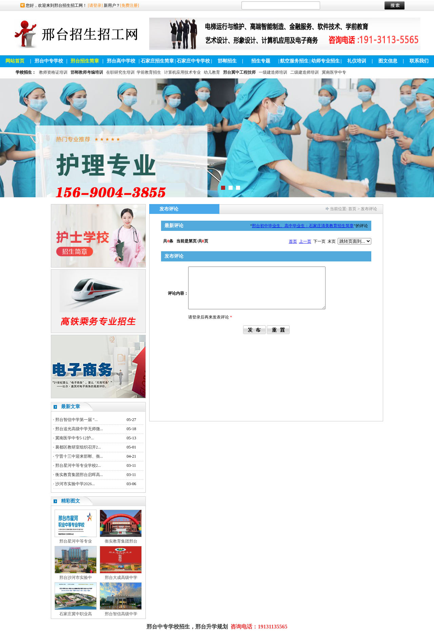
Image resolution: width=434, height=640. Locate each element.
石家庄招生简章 (157, 60)
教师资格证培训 (53, 72)
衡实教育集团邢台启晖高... (79, 474)
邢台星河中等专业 (75, 541)
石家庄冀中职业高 (75, 613)
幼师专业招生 (325, 60)
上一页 (305, 241)
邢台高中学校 (121, 60)
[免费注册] (129, 5)
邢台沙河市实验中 (75, 577)
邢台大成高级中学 (121, 577)
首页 (352, 208)
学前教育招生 (149, 72)
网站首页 (14, 60)
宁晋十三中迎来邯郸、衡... (79, 456)
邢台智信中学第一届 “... (76, 419)
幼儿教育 (212, 72)
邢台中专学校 (49, 60)
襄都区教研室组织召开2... (78, 447)
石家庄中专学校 (193, 60)
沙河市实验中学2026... (75, 483)
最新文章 (70, 406)
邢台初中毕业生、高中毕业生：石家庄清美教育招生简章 (303, 225)
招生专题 (260, 60)
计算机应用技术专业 (182, 72)
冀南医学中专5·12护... (74, 438)
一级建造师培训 (273, 72)
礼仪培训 (356, 60)
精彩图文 (70, 501)
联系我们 (419, 60)
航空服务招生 (294, 60)
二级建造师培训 (304, 72)
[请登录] (95, 5)
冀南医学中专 (334, 72)
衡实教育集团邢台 (121, 541)
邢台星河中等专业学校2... (78, 465)
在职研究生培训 (120, 72)
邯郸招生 (227, 60)
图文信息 (387, 60)
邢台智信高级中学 (121, 613)
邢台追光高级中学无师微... (79, 428)
